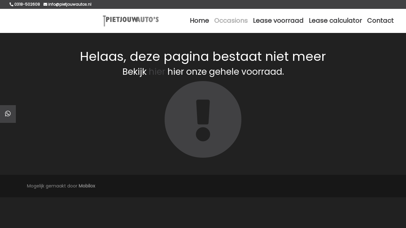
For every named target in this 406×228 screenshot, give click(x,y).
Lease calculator (335, 20)
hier (157, 72)
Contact (380, 20)
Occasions (231, 20)
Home (199, 20)
